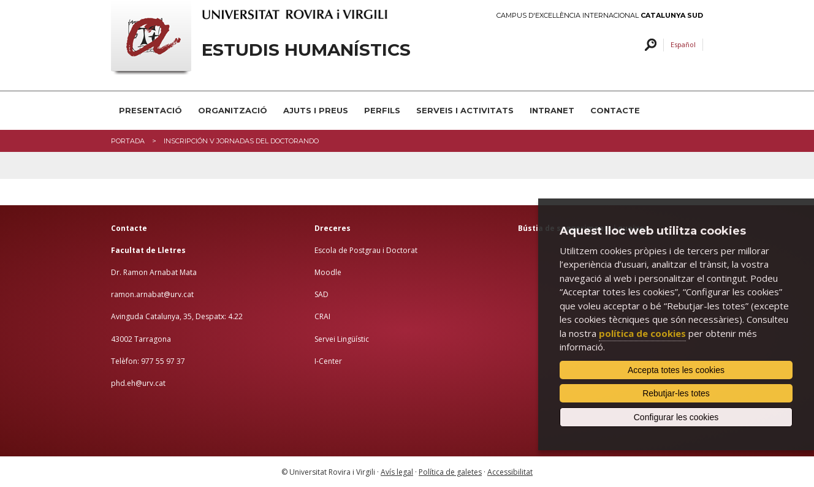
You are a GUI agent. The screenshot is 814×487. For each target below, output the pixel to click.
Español (683, 44)
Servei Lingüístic (341, 339)
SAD (321, 294)
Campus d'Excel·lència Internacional (599, 15)
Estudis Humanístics (306, 49)
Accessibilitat (510, 472)
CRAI (322, 316)
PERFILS (382, 110)
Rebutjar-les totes (676, 393)
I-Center (328, 361)
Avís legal (397, 472)
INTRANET (552, 110)
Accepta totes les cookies (676, 370)
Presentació (150, 110)
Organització (232, 110)
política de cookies (642, 333)
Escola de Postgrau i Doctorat (365, 250)
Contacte (615, 110)
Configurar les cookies (676, 417)
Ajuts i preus (315, 110)
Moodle (327, 272)
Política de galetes (450, 472)
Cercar (648, 45)
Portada (128, 141)
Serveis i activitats (465, 110)
